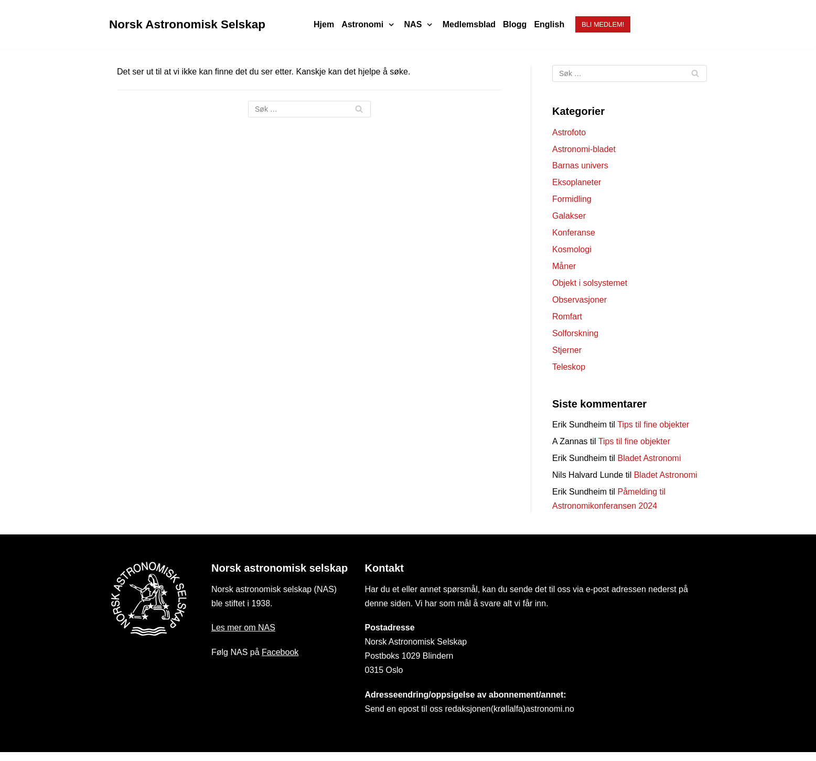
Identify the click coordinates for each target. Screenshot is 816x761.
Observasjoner (579, 299)
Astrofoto (569, 132)
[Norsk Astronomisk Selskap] (187, 25)
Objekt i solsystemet (589, 282)
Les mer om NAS (243, 627)
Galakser (569, 215)
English (549, 24)
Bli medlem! (603, 24)
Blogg (515, 24)
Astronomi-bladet (584, 149)
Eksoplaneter (576, 182)
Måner (564, 266)
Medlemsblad (469, 24)
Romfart (567, 316)
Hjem (324, 24)
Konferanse (573, 232)
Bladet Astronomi (649, 458)
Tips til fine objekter (653, 424)
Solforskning (575, 333)
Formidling (572, 199)
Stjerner (567, 350)
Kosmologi (572, 249)
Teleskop (568, 366)
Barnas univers (580, 165)
